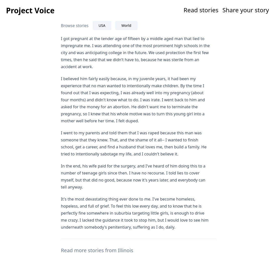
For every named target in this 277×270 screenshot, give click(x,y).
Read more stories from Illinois (97, 250)
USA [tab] (102, 25)
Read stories (201, 10)
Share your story (246, 10)
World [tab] (126, 25)
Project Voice (30, 10)
